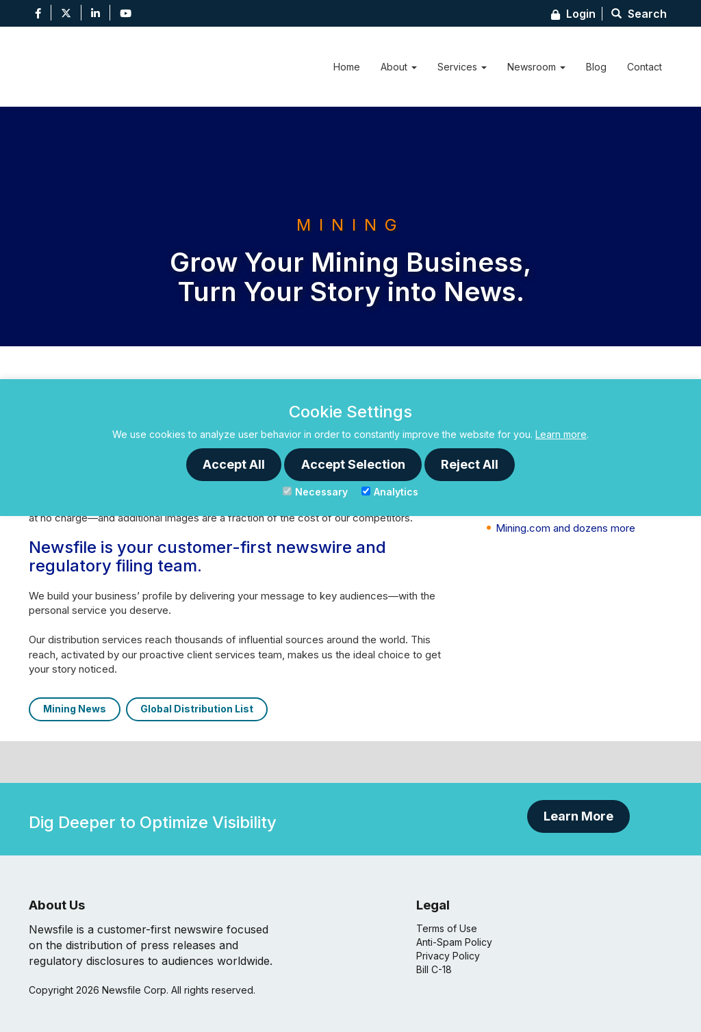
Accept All (234, 464)
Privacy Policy (448, 956)
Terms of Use (446, 928)
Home (346, 67)
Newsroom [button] (536, 67)
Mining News (74, 708)
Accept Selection (353, 464)
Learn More (578, 816)
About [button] (399, 67)
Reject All (469, 464)
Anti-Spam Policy (454, 942)
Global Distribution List (196, 708)
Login (573, 14)
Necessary (315, 492)
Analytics (389, 492)
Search (639, 14)
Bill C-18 (434, 969)
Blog (596, 67)
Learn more (561, 434)
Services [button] (462, 67)
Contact (644, 67)
